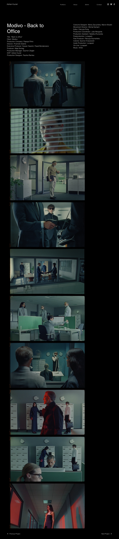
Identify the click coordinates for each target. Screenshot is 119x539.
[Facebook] (114, 4)
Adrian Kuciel (12, 4)
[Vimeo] (111, 4)
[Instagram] (108, 4)
